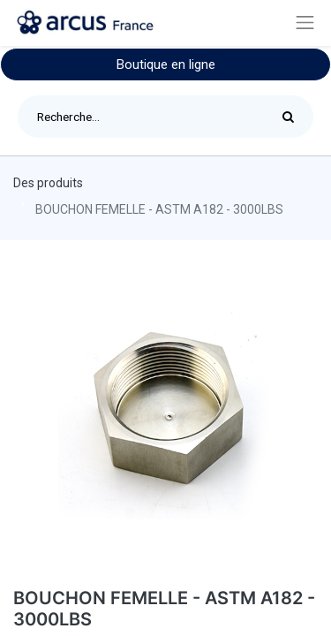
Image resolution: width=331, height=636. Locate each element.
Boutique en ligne (166, 64)
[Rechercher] (292, 116)
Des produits (48, 183)
